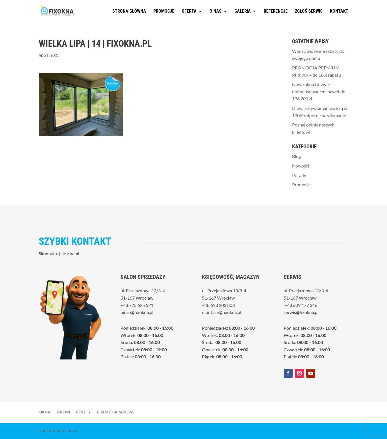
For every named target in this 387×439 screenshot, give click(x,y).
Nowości (300, 165)
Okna (45, 411)
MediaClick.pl (67, 431)
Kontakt (339, 11)
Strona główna (129, 11)
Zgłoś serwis (309, 11)
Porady (299, 175)
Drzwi (63, 411)
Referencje (276, 11)
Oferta (189, 11)
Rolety (83, 411)
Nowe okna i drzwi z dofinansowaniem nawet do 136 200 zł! (318, 91)
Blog (296, 156)
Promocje (163, 11)
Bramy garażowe (116, 411)
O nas (216, 11)
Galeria (243, 11)
